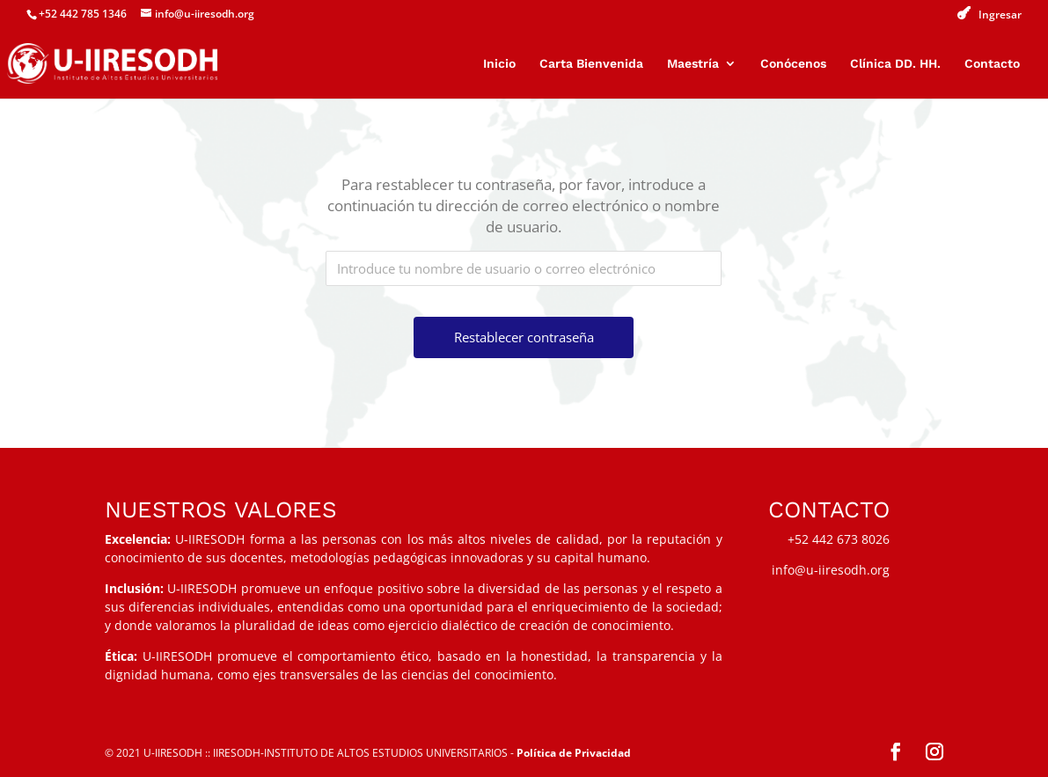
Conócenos (793, 63)
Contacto (992, 63)
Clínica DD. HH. (895, 63)
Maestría (693, 63)
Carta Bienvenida (591, 63)
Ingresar (1000, 15)
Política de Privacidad (574, 752)
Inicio (499, 63)
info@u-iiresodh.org (831, 569)
